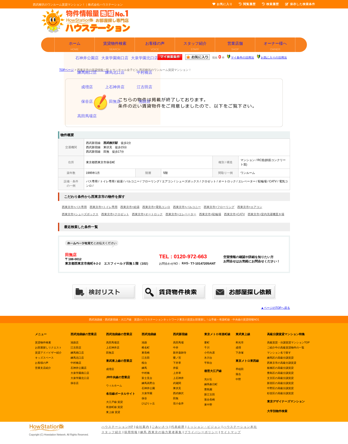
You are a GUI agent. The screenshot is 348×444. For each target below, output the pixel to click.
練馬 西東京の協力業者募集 (161, 432)
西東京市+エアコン (249, 207)
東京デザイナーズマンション (286, 401)
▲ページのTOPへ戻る (275, 308)
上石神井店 (112, 347)
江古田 (146, 357)
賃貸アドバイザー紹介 (48, 352)
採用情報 (131, 432)
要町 (207, 342)
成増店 (110, 369)
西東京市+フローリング (219, 207)
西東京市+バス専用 (74, 207)
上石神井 (178, 378)
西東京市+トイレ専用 (103, 207)
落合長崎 (209, 399)
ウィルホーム (114, 385)
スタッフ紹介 (195, 47)
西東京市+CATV (234, 214)
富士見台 (147, 378)
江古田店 (76, 347)
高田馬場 (178, 342)
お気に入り (222, 4)
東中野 (208, 404)
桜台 (144, 362)
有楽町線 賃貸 (114, 407)
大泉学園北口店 (80, 378)
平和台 (208, 362)
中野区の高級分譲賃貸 (280, 388)
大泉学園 (147, 393)
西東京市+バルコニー (187, 207)
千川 (207, 347)
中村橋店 (76, 362)
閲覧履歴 (247, 4)
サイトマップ (231, 432)
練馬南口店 (77, 352)
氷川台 (208, 357)
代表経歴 (178, 427)
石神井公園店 (79, 367)
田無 (175, 398)
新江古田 (209, 394)
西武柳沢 (178, 393)
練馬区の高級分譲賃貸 (280, 357)
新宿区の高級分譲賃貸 (280, 383)
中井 (175, 347)
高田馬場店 (112, 342)
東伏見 (177, 388)
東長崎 (146, 352)
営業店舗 (235, 47)
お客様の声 (155, 47)
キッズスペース (44, 357)
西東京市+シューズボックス (80, 214)
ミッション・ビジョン (204, 427)
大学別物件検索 (277, 411)
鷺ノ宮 (177, 357)
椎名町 (146, 347)
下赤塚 (240, 352)
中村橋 (146, 372)
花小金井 (178, 403)
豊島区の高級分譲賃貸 (280, 372)
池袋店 (75, 342)
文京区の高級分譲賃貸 (280, 378)
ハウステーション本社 (240, 427)
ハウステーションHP (118, 427)
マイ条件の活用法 (242, 57)
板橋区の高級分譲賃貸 (280, 367)
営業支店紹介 (43, 367)
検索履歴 (270, 4)
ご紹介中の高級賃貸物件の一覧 (285, 347)
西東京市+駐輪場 (210, 214)
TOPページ (66, 70)
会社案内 (142, 427)
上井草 (177, 372)
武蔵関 (177, 383)
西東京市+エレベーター (181, 214)
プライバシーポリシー (201, 432)
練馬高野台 (148, 383)
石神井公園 (148, 388)
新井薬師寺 (179, 352)
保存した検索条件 (300, 4)
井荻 (175, 367)
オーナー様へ (275, 47)
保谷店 (75, 383)
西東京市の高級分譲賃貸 (281, 362)
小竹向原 (209, 352)
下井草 (177, 362)
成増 (238, 347)
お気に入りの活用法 (274, 57)
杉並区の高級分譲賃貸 (280, 393)
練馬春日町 (211, 384)
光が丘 (208, 379)
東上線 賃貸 (113, 412)
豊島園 (208, 389)
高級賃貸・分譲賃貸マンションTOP (288, 342)
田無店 (110, 352)
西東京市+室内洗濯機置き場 (266, 214)
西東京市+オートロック (147, 214)
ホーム (74, 47)
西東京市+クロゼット (115, 214)
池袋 (144, 342)
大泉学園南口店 (80, 372)
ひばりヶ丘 (148, 403)
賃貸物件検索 (115, 47)
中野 (238, 379)
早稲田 (240, 369)
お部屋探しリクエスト (48, 347)
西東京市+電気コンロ (156, 207)
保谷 (144, 398)
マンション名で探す (279, 352)
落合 (238, 374)
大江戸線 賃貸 (114, 401)
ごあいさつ (160, 427)
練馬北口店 (77, 357)
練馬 (144, 367)
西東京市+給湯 (129, 207)
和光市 (240, 342)
